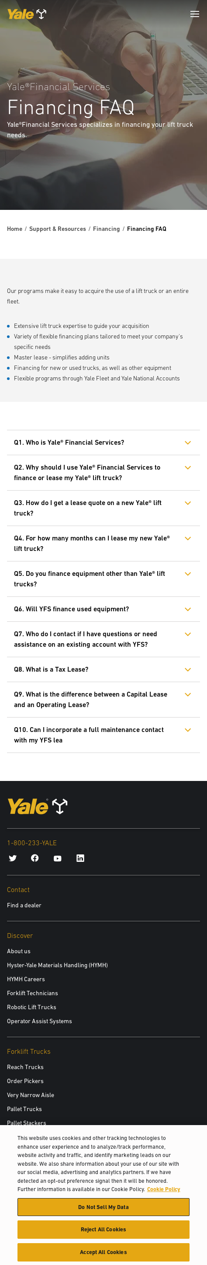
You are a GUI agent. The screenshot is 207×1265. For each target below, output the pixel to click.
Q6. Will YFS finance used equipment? (71, 609)
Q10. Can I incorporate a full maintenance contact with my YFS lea (89, 734)
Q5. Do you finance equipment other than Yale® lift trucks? (89, 578)
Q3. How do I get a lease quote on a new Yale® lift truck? (88, 507)
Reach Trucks (25, 1066)
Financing (106, 228)
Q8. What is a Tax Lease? (51, 669)
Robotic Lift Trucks (31, 1007)
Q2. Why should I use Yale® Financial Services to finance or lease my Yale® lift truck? (87, 472)
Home (14, 228)
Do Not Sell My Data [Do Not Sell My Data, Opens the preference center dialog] (103, 1211)
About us (19, 951)
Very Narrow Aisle (30, 1094)
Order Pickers (25, 1080)
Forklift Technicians (32, 993)
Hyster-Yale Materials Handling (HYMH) (57, 965)
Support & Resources (57, 228)
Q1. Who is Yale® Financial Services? (69, 442)
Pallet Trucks (24, 1108)
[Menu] (195, 14)
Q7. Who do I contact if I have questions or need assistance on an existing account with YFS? (85, 639)
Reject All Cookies (103, 1233)
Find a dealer (24, 905)
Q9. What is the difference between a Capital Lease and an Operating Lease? (90, 699)
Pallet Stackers (26, 1122)
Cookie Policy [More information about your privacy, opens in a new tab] (163, 1193)
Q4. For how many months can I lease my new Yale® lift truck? (92, 543)
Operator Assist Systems (39, 1021)
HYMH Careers (26, 979)
